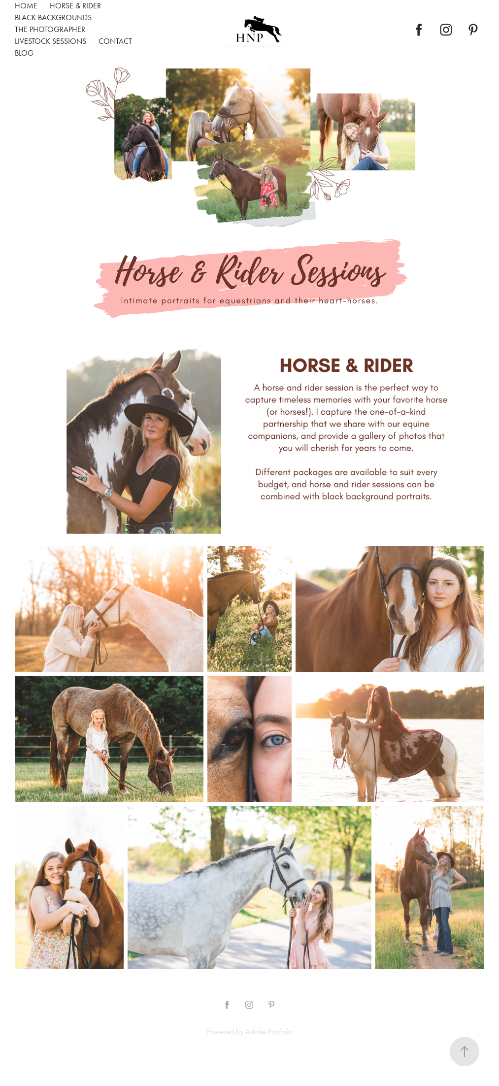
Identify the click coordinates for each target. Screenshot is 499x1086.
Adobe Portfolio (268, 1031)
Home (26, 5)
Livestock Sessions (50, 41)
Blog (24, 53)
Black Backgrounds (53, 17)
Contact (115, 41)
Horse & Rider (75, 5)
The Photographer (50, 29)
